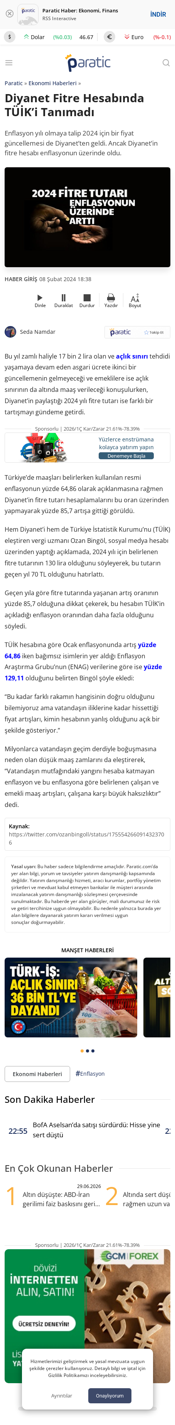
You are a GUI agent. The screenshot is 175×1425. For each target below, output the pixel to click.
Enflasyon (90, 1073)
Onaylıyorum (110, 1396)
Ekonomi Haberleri (53, 83)
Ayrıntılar (61, 1395)
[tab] (82, 1050)
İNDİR (158, 14)
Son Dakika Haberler (50, 1099)
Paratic (14, 83)
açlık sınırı (132, 356)
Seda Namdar (38, 331)
